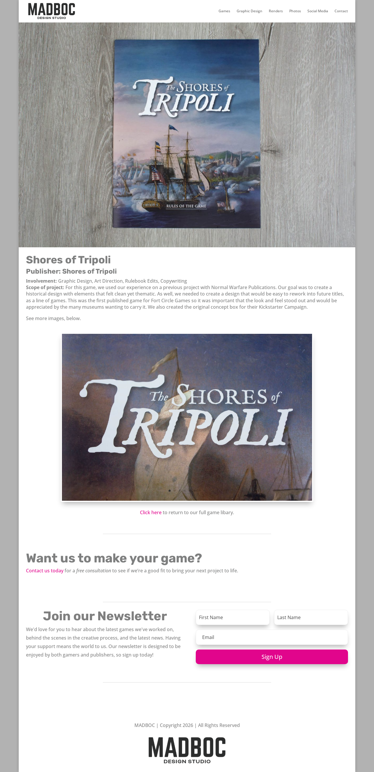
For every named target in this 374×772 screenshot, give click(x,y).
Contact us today (44, 570)
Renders (276, 10)
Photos (295, 10)
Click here (151, 512)
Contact (341, 10)
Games (224, 10)
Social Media (317, 10)
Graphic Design (249, 10)
